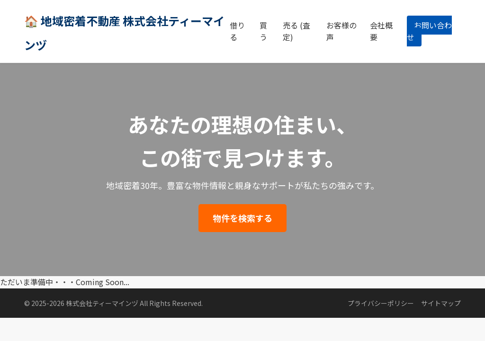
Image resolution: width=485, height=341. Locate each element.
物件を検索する (242, 218)
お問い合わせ (429, 31)
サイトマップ (441, 303)
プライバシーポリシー (381, 303)
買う (263, 31)
